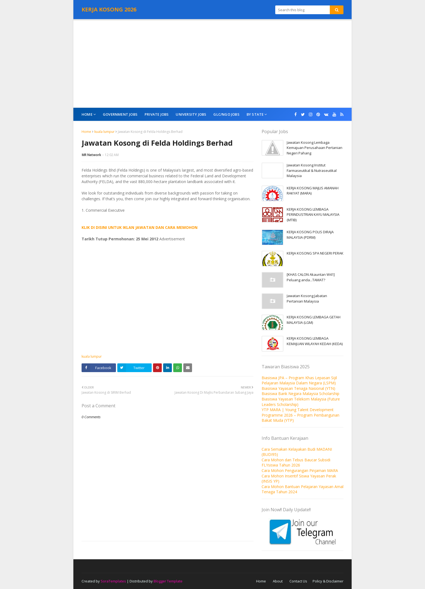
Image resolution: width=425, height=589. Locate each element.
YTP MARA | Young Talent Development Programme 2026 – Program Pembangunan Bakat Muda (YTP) (300, 415)
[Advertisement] (212, 64)
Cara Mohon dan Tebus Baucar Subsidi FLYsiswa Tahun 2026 (296, 462)
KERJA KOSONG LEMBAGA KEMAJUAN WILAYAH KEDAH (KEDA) (315, 341)
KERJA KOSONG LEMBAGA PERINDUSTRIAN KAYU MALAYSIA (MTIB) (313, 214)
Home (86, 131)
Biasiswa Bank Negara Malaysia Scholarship (300, 393)
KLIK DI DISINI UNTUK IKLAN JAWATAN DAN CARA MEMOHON (139, 227)
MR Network (91, 155)
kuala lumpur (104, 131)
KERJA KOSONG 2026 (109, 9)
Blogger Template (168, 581)
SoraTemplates (113, 581)
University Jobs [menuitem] (191, 114)
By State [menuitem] (255, 114)
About (278, 581)
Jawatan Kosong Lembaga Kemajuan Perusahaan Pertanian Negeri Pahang (314, 148)
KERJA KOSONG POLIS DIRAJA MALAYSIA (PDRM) (310, 234)
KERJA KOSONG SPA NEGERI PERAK (315, 253)
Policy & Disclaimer (328, 581)
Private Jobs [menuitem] (157, 114)
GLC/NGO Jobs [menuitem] (226, 114)
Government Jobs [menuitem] (120, 114)
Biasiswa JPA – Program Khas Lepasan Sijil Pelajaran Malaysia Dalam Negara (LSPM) (299, 380)
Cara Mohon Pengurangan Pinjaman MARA (300, 470)
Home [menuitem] (87, 114)
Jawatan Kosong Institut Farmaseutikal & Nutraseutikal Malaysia (312, 170)
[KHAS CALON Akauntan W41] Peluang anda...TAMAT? (311, 277)
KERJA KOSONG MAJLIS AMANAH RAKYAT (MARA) (313, 191)
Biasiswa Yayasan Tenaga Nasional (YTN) (298, 388)
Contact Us (298, 581)
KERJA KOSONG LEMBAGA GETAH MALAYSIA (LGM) (313, 320)
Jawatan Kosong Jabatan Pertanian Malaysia (307, 298)
